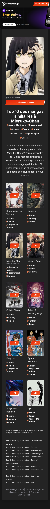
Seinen (15, 430)
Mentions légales (25, 495)
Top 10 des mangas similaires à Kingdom (22, 466)
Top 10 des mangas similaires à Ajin (20, 482)
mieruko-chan (26, 430)
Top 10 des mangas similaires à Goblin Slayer (23, 457)
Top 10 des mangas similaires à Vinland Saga (23, 454)
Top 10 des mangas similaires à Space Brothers (24, 470)
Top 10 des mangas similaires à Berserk (21, 447)
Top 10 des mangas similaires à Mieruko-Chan (24, 450)
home (8, 430)
